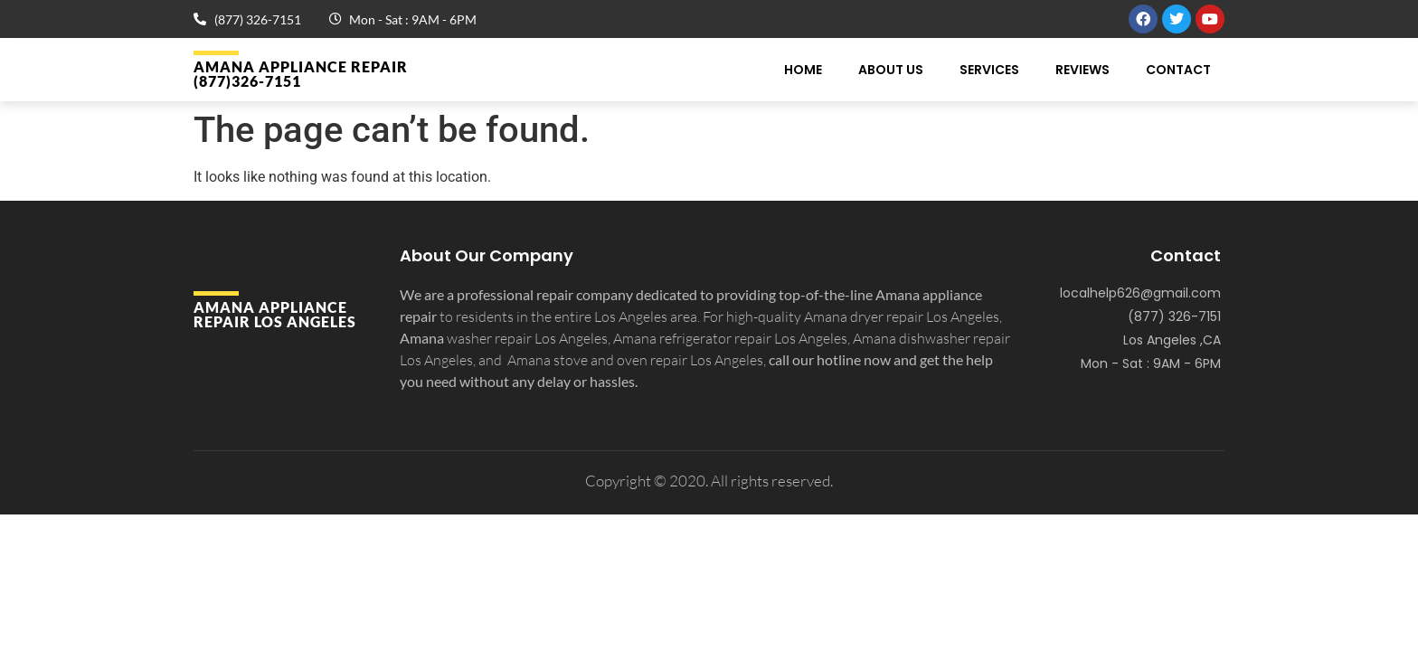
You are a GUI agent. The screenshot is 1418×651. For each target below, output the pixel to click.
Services (989, 70)
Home (803, 70)
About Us (890, 70)
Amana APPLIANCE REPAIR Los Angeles (275, 314)
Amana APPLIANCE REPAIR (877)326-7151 (301, 74)
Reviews (1082, 70)
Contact (1178, 70)
